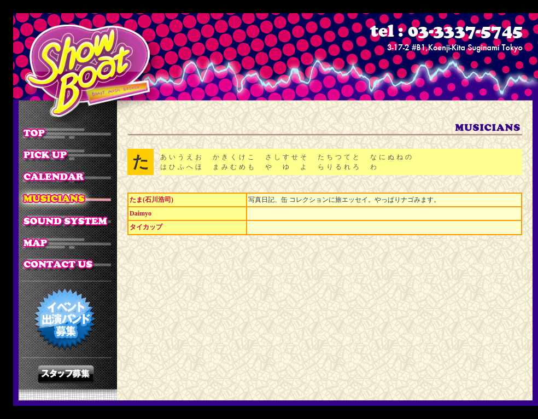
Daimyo (140, 213)
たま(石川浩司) (151, 199)
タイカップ (146, 227)
